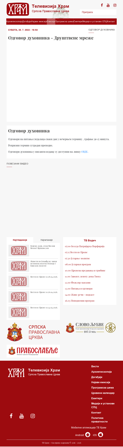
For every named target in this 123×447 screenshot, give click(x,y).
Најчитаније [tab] (47, 240)
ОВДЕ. (84, 151)
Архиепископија (14, 21)
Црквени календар (103, 393)
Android (82, 435)
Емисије (51, 21)
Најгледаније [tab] (20, 240)
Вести (95, 366)
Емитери (78, 21)
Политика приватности (99, 420)
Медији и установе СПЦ (95, 21)
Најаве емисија (39, 21)
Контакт (111, 21)
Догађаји (26, 21)
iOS (98, 435)
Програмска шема (64, 21)
